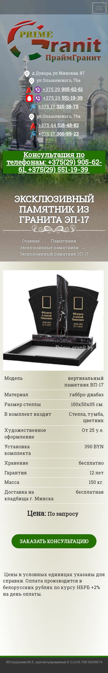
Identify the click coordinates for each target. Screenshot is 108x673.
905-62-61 (63, 89)
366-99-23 (58, 134)
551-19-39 (63, 98)
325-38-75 (58, 106)
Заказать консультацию (54, 541)
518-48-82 (58, 125)
